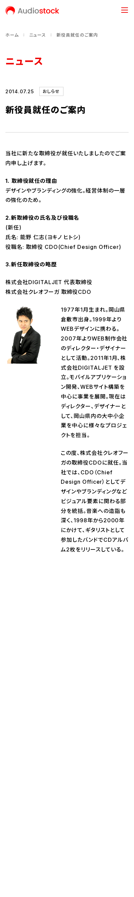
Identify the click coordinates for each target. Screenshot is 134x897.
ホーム (12, 35)
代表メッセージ (21, 681)
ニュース (37, 35)
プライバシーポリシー (28, 823)
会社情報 (67, 660)
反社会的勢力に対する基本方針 (40, 845)
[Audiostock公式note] (32, 788)
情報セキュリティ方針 (28, 834)
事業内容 (67, 728)
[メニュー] (125, 10)
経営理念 (15, 692)
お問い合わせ (20, 811)
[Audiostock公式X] (7, 788)
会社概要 (15, 703)
